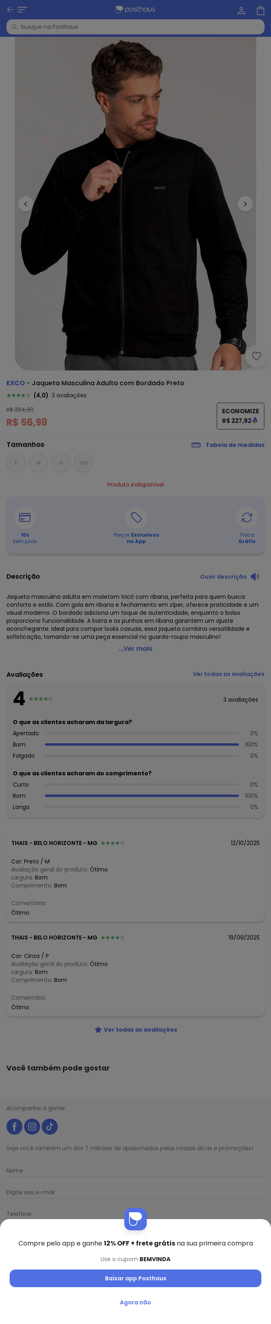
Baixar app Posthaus (135, 1278)
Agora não (135, 1302)
